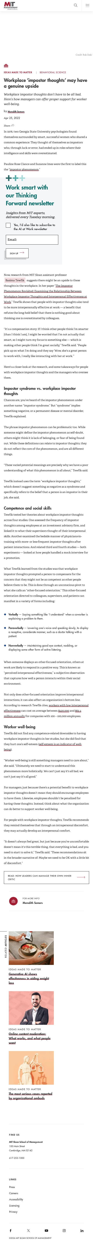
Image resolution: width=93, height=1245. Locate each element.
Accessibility (16, 1199)
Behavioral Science (53, 72)
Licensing (14, 1205)
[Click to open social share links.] (10, 125)
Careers (13, 1193)
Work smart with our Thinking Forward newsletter (30, 195)
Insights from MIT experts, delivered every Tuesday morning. (30, 215)
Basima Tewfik (14, 280)
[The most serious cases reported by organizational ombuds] (31, 1075)
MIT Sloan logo (10, 9)
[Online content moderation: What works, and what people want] (31, 1018)
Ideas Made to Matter (18, 72)
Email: (12, 239)
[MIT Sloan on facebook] (11, 1232)
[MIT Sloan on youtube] (46, 1232)
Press (12, 1187)
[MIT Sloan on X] (28, 1232)
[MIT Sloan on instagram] (63, 1232)
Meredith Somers (16, 111)
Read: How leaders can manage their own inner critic (39, 877)
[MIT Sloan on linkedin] (81, 1232)
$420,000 (63, 710)
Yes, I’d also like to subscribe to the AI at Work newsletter (34, 225)
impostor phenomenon (24, 169)
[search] (75, 5)
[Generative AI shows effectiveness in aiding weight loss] (31, 958)
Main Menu (87, 5)
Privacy (13, 1212)
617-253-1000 (16, 1157)
